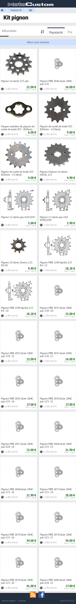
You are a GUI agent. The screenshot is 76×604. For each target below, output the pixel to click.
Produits (16, 10)
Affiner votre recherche (38, 42)
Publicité (22, 601)
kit (30, 10)
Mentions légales (9, 601)
